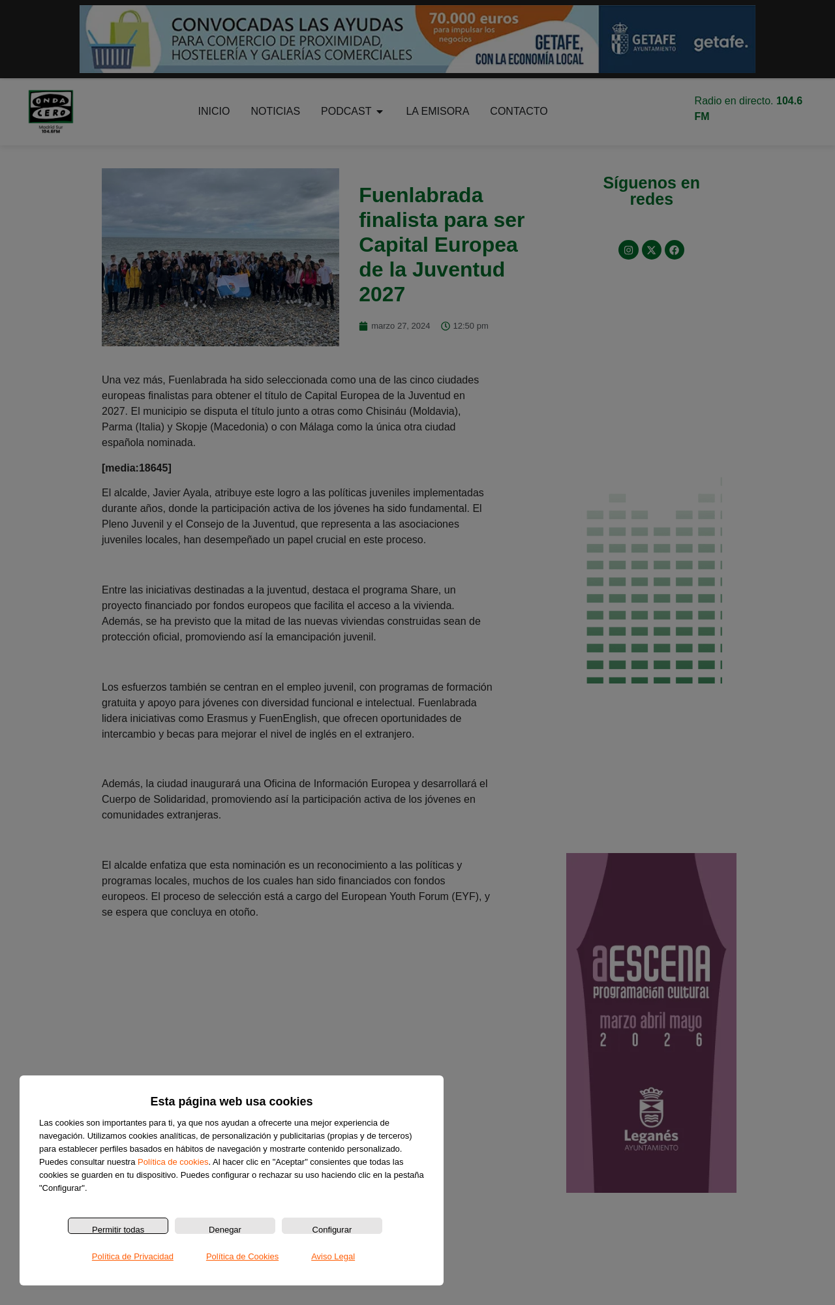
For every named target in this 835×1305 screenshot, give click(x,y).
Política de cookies (173, 1162)
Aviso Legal (333, 1256)
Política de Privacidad (133, 1256)
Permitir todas (118, 1229)
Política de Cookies (242, 1256)
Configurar (332, 1229)
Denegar (225, 1229)
